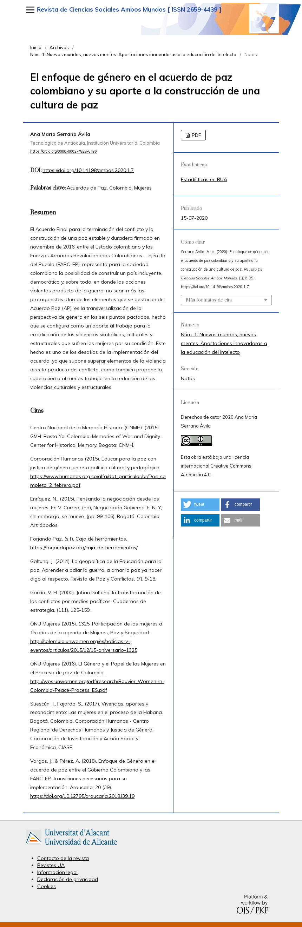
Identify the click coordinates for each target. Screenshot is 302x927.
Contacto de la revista (63, 858)
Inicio (35, 47)
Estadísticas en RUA (204, 179)
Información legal (57, 872)
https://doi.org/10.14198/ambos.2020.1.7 (88, 170)
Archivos (59, 47)
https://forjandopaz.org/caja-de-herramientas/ (83, 547)
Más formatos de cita (209, 300)
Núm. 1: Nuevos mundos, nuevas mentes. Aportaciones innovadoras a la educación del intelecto (133, 54)
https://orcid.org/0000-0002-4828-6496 (63, 151)
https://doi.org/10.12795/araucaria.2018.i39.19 (82, 796)
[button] (200, 504)
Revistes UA (51, 865)
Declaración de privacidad (67, 879)
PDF (196, 135)
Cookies (46, 886)
